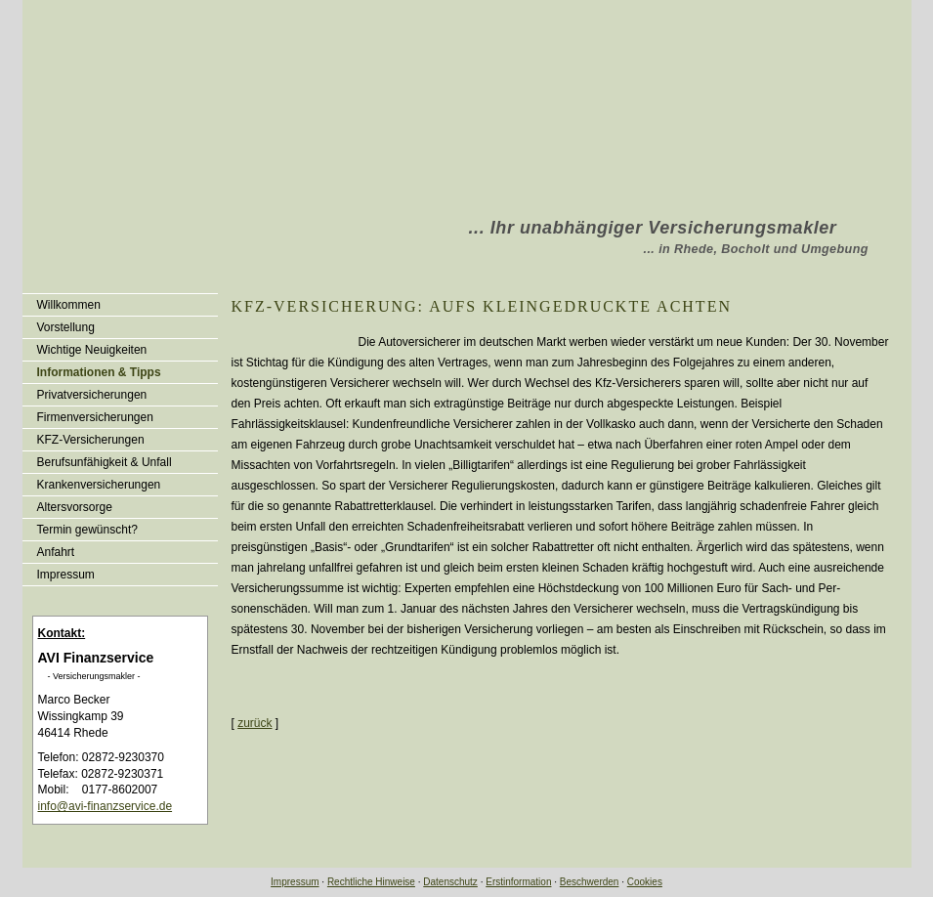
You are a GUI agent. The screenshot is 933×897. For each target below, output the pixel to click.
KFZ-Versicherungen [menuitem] (91, 440)
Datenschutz (450, 881)
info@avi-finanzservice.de (105, 806)
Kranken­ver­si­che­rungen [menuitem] (99, 484)
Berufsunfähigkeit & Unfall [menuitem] (104, 462)
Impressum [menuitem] (66, 574)
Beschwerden (589, 881)
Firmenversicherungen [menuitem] (95, 417)
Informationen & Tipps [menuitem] (99, 372)
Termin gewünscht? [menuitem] (87, 529)
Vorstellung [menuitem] (66, 327)
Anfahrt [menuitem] (56, 552)
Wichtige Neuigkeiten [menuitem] (92, 350)
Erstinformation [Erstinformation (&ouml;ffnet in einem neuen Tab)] (518, 881)
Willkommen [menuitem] (69, 305)
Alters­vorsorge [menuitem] (74, 507)
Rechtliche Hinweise (371, 881)
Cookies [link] (644, 881)
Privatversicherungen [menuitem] (92, 395)
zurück (254, 723)
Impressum (294, 881)
